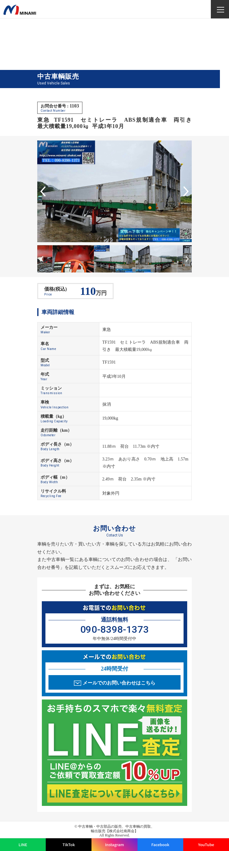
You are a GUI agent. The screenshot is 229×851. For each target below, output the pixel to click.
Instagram (114, 844)
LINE (22, 844)
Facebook (160, 844)
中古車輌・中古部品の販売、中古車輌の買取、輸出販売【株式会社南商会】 (116, 828)
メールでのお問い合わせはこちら (119, 682)
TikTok (68, 844)
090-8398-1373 (114, 629)
